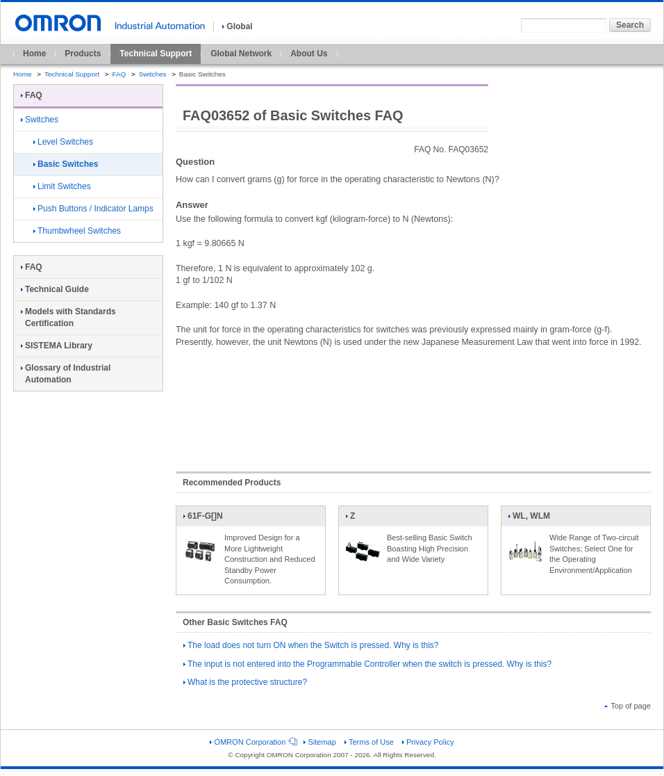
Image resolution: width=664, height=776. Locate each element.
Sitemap (319, 742)
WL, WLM (529, 518)
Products (83, 53)
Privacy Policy (428, 742)
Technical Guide (55, 289)
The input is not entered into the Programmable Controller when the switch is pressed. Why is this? (367, 664)
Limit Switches (62, 186)
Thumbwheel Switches (77, 231)
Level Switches (63, 142)
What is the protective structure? (245, 682)
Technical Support (155, 53)
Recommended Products (232, 482)
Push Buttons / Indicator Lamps (93, 208)
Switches (153, 74)
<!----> (413, 402)
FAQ (119, 74)
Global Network (241, 53)
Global (237, 26)
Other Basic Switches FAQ (235, 622)
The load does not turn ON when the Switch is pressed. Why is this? (311, 645)
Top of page (627, 706)
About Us (308, 53)
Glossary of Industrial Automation (65, 374)
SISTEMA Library (56, 345)
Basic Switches (65, 164)
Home (34, 53)
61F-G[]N (203, 518)
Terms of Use (369, 742)
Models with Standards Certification (68, 317)
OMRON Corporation (252, 742)
